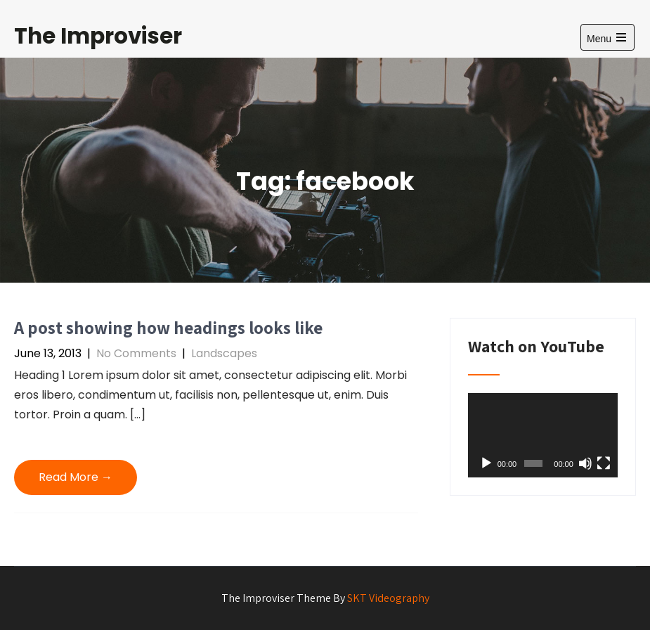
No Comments (136, 353)
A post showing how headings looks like (168, 327)
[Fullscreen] (604, 463)
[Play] (486, 463)
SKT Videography (388, 598)
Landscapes (224, 353)
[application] (543, 435)
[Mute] (585, 463)
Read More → (75, 477)
